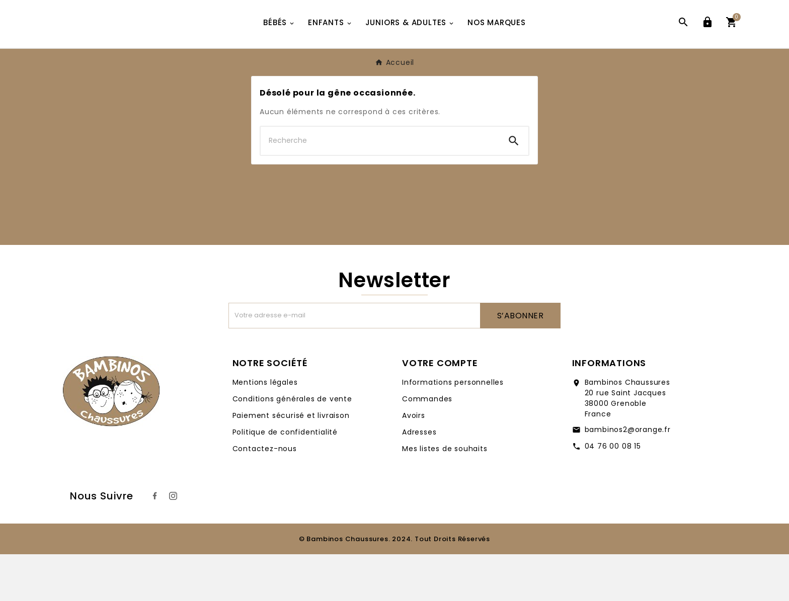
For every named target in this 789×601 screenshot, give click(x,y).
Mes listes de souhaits (445, 495)
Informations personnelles (453, 429)
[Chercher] (380, 188)
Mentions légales (265, 429)
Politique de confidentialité (285, 479)
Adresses (419, 479)
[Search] (513, 187)
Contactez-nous (264, 495)
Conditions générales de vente (292, 446)
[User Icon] (707, 47)
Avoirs (413, 462)
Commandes (427, 446)
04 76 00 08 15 (613, 493)
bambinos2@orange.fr (628, 476)
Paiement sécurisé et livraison (291, 462)
